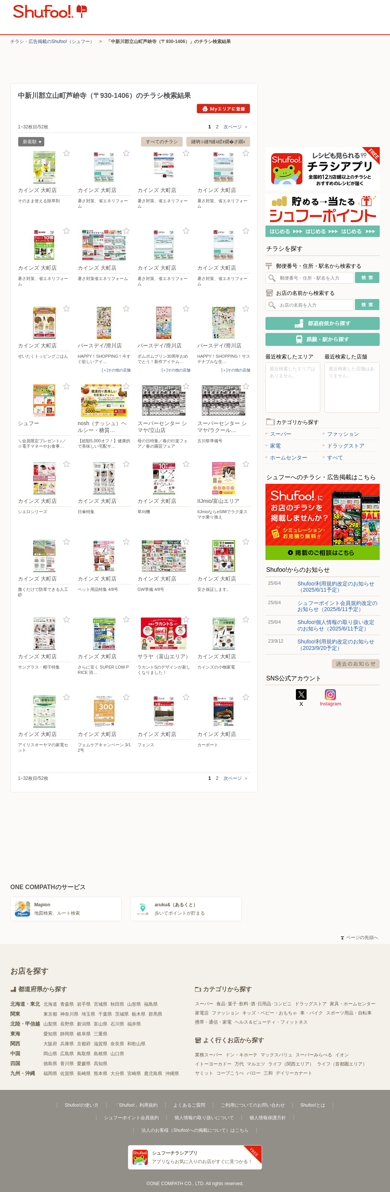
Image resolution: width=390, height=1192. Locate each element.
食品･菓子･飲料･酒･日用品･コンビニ (254, 1003)
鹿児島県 (153, 1073)
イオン (342, 1055)
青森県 (67, 1004)
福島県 (151, 1004)
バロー (254, 1073)
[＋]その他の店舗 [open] (116, 370)
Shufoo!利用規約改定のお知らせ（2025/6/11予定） (335, 587)
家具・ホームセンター (353, 1003)
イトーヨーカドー (213, 1064)
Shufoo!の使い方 (82, 1105)
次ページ (236, 127)
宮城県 (100, 1004)
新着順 (30, 142)
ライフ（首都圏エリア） (342, 1064)
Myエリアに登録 (223, 109)
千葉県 (105, 1014)
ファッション (341, 434)
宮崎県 (134, 1073)
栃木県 (138, 1014)
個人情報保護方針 (267, 1117)
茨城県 (122, 1014)
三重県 (100, 1034)
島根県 (100, 1053)
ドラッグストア (343, 446)
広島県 (67, 1053)
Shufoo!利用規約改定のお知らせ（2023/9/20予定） (335, 644)
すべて (333, 457)
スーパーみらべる (314, 1055)
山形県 (134, 1004)
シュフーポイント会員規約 (131, 1117)
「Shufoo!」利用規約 (135, 1105)
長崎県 (84, 1073)
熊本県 (100, 1073)
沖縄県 (172, 1073)
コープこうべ (230, 1073)
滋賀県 (100, 1043)
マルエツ (256, 1064)
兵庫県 (67, 1043)
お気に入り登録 (66, 153)
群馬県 (155, 1014)
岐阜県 (84, 1034)
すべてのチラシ (162, 141)
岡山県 (50, 1053)
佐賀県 (67, 1073)
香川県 (67, 1063)
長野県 (67, 1024)
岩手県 (84, 1004)
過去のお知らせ (356, 664)
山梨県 (50, 1024)
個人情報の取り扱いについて (204, 1117)
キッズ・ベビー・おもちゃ (269, 1013)
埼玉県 (88, 1014)
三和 (268, 1073)
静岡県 (67, 1034)
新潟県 (84, 1024)
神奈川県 (69, 1014)
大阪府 (50, 1043)
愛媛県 (84, 1063)
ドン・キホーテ (241, 1055)
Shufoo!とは (312, 1105)
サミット (204, 1073)
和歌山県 (136, 1043)
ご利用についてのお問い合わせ (253, 1105)
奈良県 (117, 1043)
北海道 (50, 1004)
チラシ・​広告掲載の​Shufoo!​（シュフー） (52, 41)
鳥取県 (84, 1053)
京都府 (84, 1043)
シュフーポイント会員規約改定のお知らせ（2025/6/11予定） (337, 606)
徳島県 (50, 1063)
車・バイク (311, 1013)
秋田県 (117, 1004)
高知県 (100, 1063)
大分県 (117, 1073)
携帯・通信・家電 (213, 1022)
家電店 (202, 1013)
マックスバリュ (276, 1055)
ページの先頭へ (359, 937)
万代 (239, 1064)
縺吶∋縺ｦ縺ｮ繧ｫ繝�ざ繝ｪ (218, 141)
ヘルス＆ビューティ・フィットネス (271, 1022)
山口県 (117, 1053)
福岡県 (50, 1073)
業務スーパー (208, 1055)
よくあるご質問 (189, 1105)
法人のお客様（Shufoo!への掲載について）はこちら (194, 1130)
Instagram (330, 698)
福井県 (134, 1024)
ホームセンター (286, 457)
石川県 (117, 1024)
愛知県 (50, 1034)
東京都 (50, 1014)
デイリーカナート (294, 1073)
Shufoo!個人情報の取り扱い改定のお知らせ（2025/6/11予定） (335, 625)
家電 (273, 446)
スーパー (278, 434)
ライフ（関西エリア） (291, 1064)
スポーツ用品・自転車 (349, 1013)
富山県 (100, 1024)
